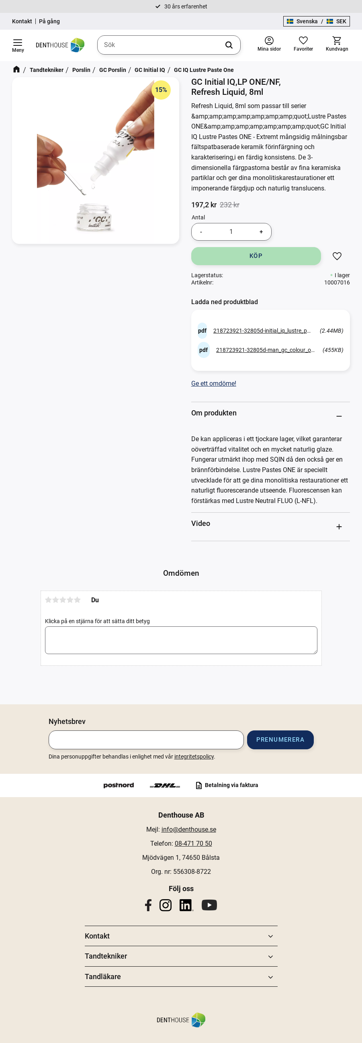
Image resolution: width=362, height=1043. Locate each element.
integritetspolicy (194, 756)
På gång (49, 21)
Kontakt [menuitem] (97, 936)
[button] (18, 45)
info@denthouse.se (189, 829)
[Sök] (229, 45)
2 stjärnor (55, 599)
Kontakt (22, 21)
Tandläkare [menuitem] (103, 976)
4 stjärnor (70, 599)
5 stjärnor (77, 599)
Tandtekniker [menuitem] (106, 956)
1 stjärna (48, 599)
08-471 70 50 (193, 843)
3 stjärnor (63, 599)
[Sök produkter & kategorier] (169, 45)
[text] (204, 205)
